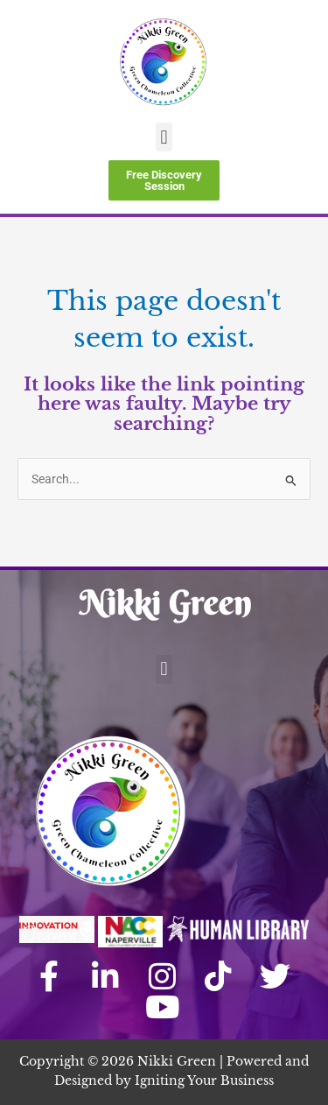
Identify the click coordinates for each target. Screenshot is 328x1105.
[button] (164, 137)
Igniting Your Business (204, 1080)
